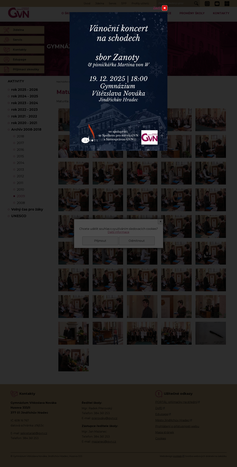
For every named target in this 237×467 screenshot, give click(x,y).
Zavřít (157, 8)
